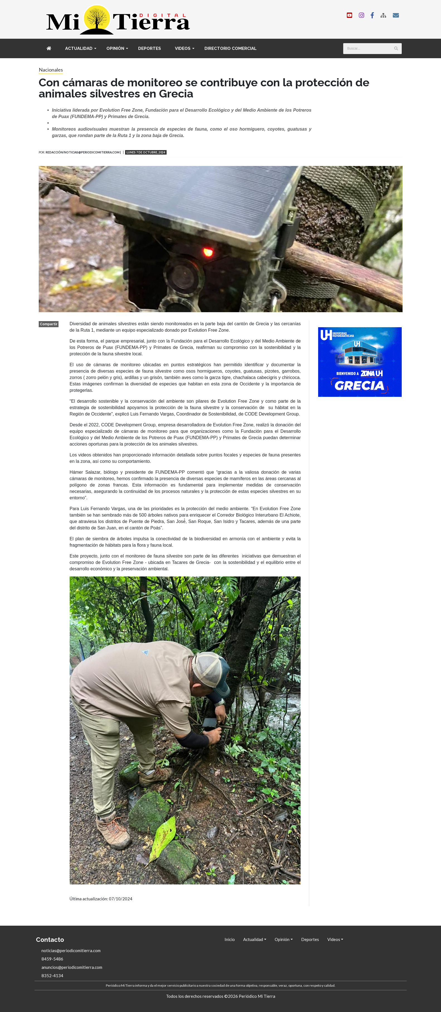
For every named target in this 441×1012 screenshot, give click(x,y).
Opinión (115, 48)
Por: (42, 152)
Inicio (230, 939)
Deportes (149, 48)
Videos (183, 48)
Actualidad (78, 48)
